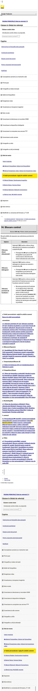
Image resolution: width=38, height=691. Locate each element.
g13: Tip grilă (21, 455)
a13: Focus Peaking (14, 339)
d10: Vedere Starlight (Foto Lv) (24, 385)
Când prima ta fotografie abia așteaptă (12, 47)
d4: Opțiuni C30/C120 (17, 377)
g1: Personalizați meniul (10, 441)
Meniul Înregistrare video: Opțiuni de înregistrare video (19, 171)
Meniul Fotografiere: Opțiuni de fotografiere (16, 166)
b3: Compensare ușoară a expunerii (21, 352)
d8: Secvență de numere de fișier (19, 383)
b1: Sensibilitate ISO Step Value (11, 350)
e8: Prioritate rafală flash (16, 412)
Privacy (6, 478)
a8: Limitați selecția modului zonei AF (19, 332)
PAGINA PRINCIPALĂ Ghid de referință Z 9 (15, 21)
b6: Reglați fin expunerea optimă (16, 356)
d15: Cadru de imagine (19, 391)
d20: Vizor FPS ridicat (28, 397)
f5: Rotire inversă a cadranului (20, 422)
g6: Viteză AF (12, 447)
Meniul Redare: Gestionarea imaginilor (15, 180)
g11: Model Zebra (14, 453)
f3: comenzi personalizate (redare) (20, 420)
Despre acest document (8, 59)
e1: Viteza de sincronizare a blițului (12, 404)
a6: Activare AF (12, 330)
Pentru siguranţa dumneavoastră (11, 64)
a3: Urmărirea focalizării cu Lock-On (16, 326)
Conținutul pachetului (7, 53)
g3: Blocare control (16, 443)
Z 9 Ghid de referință (10, 219)
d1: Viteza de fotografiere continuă (12, 373)
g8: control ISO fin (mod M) (12, 449)
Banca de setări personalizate (11, 317)
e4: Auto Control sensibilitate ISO (16, 408)
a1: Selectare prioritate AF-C (11, 324)
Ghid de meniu (19, 219)
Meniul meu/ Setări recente (12, 194)
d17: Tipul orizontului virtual (13, 393)
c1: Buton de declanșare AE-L (11, 365)
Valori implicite (7, 161)
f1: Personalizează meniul (11, 418)
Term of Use (7, 480)
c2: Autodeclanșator (26, 365)
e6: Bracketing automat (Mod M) (15, 410)
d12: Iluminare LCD (21, 387)
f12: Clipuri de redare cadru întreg (18, 432)
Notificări (4, 70)
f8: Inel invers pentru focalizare (23, 426)
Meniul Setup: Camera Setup (12, 185)
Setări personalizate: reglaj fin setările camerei (17, 175)
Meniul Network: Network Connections (15, 190)
